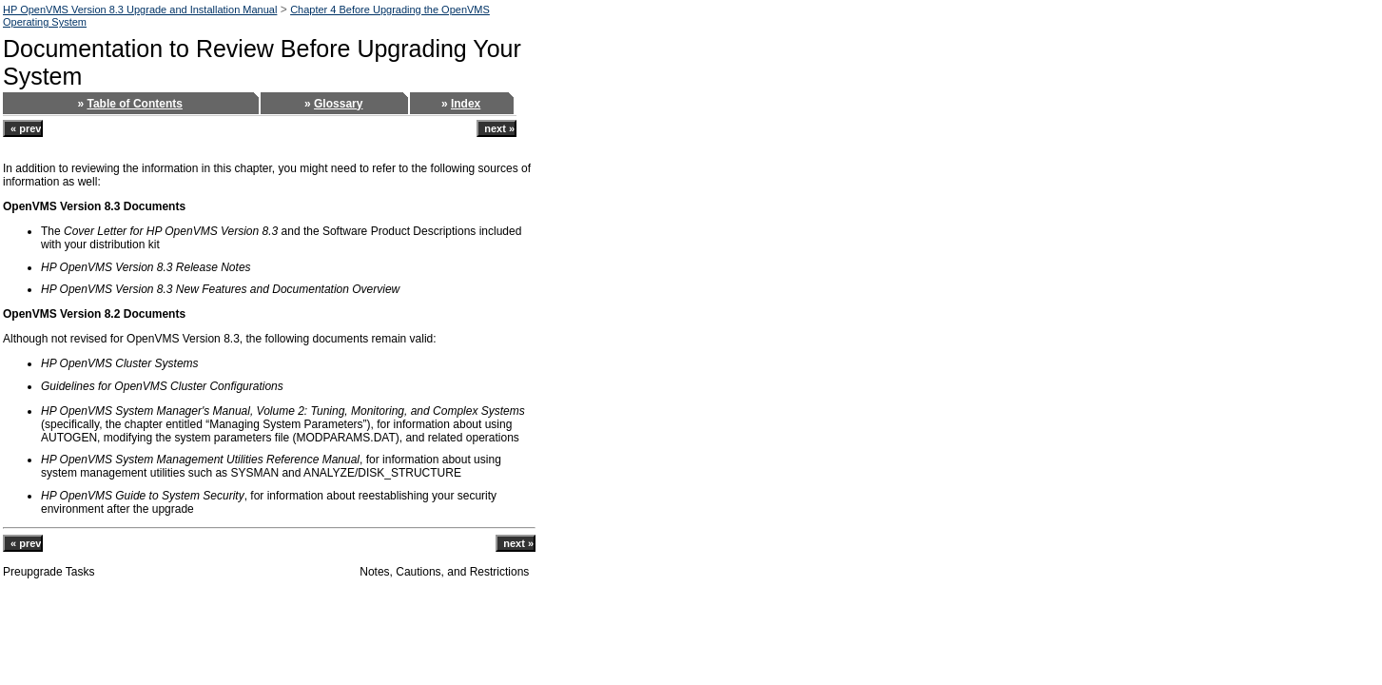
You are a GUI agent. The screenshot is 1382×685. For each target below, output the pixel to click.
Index (465, 103)
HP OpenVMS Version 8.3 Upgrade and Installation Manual (140, 9)
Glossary (338, 103)
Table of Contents (134, 103)
